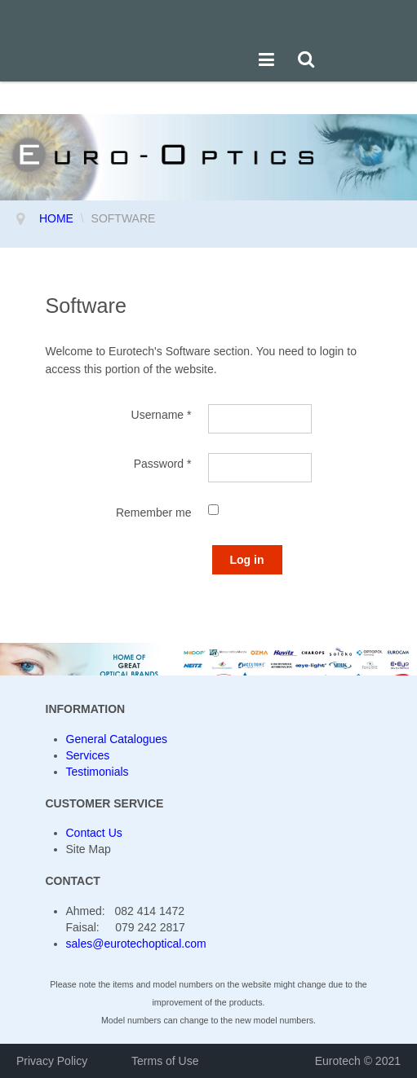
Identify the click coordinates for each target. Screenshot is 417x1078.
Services (88, 755)
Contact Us (94, 832)
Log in (247, 559)
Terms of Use (164, 1060)
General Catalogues (117, 739)
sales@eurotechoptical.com (136, 943)
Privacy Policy (53, 1060)
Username (161, 414)
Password (163, 463)
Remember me (154, 512)
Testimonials (97, 771)
